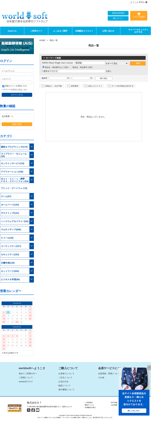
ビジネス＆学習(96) (10, 279)
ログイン (118, 18)
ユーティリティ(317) (11, 246)
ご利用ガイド (36, 31)
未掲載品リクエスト (84, 31)
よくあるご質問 (60, 31)
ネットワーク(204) (10, 271)
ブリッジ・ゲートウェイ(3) (14, 188)
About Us (12, 31)
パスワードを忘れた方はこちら (14, 89)
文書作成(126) (8, 263)
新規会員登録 (118, 13)
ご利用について (26, 377)
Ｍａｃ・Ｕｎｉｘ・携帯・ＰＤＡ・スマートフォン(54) (15, 180)
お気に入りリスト (95, 86)
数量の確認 (17, 124)
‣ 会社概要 (113, 405)
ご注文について (65, 377)
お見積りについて (66, 373)
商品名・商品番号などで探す (55, 67)
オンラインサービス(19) (12, 163)
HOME (42, 40)
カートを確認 (138, 16)
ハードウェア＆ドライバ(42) (15, 221)
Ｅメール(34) (7, 238)
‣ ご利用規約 (88, 402)
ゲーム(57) (6, 196)
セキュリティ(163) (10, 254)
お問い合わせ (108, 31)
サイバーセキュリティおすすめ (138, 31)
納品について (64, 385)
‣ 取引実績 (113, 402)
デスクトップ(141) (10, 213)
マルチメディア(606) (11, 229)
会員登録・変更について (109, 373)
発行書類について (66, 389)
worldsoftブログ (26, 381)
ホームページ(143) (10, 204)
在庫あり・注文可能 (53, 86)
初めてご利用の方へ (28, 373)
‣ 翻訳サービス (89, 405)
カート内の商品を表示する (122, 86)
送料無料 (74, 86)
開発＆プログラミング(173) (14, 147)
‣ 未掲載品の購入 (90, 407)
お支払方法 (63, 381)
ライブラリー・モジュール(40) (14, 155)
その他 (101, 377)
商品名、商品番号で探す (81, 67)
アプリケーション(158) (12, 171)
